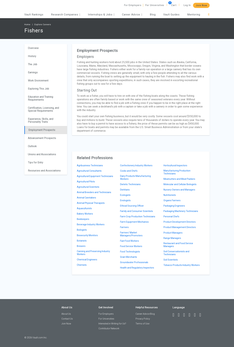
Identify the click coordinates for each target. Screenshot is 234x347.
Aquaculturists (84, 208)
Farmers (124, 227)
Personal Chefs (171, 216)
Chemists (82, 265)
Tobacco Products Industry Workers (181, 265)
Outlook (32, 146)
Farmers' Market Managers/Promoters (131, 234)
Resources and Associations (44, 170)
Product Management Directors (179, 227)
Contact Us (67, 318)
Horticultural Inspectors (175, 165)
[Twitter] (185, 315)
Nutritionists (169, 195)
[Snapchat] (201, 315)
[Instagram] (191, 315)
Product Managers (172, 232)
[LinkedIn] (180, 315)
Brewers (81, 246)
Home (27, 24)
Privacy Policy (143, 318)
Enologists (125, 200)
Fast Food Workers (129, 241)
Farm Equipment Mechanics (134, 222)
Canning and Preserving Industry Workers (93, 252)
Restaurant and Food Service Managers (178, 245)
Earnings (33, 72)
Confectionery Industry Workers (136, 165)
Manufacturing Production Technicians (176, 172)
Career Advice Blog (145, 314)
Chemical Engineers (87, 259)
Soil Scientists (170, 259)
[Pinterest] (196, 315)
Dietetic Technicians (130, 184)
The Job (32, 64)
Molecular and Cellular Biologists (179, 184)
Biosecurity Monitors (87, 235)
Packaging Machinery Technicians (180, 211)
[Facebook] (175, 315)
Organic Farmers (172, 200)
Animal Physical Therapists (91, 203)
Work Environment (38, 80)
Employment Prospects (41, 129)
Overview (33, 48)
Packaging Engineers (174, 205)
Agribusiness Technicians (90, 165)
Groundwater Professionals (134, 262)
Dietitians (125, 189)
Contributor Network (108, 328)
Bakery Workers (85, 213)
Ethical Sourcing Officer (132, 205)
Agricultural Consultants (89, 171)
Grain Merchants (128, 257)
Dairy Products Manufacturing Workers (135, 177)
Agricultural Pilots (86, 181)
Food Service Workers (131, 246)
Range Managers (172, 238)
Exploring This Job (38, 88)
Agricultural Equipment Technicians (95, 176)
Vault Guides (171, 14)
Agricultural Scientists (88, 187)
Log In (187, 5)
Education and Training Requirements (40, 98)
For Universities (154, 5)
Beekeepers (83, 219)
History (32, 56)
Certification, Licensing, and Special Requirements (43, 109)
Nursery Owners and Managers (179, 189)
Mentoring (193, 14)
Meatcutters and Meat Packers (179, 179)
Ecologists (125, 195)
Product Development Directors (179, 222)
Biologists (82, 230)
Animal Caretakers (86, 197)
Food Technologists (130, 251)
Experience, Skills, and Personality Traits (40, 120)
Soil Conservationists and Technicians (176, 253)
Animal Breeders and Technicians (94, 192)
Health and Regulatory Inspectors (137, 267)
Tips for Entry (35, 162)
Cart (173, 5)
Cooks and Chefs (128, 171)
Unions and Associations (42, 154)
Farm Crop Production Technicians (137, 216)
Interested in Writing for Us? (112, 323)
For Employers (132, 5)
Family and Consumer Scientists (136, 211)
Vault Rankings (33, 14)
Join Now (201, 5)
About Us (66, 314)
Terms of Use (142, 323)
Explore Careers (42, 24)
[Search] (209, 14)
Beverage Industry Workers (90, 224)
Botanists (82, 240)
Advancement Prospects (42, 138)
